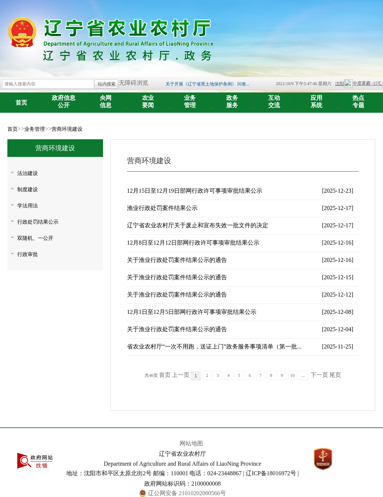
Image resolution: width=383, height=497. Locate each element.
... (303, 375)
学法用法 (27, 206)
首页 (21, 102)
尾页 (335, 375)
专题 (358, 99)
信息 (106, 99)
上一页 (180, 375)
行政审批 (27, 254)
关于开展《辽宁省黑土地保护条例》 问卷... (207, 84)
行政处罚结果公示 (37, 222)
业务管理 (34, 129)
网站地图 (191, 443)
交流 (274, 99)
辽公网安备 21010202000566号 (187, 493)
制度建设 (27, 189)
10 (292, 375)
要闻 (148, 99)
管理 (190, 99)
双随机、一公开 (35, 238)
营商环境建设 (67, 129)
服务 (232, 99)
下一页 (319, 375)
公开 (64, 99)
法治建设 (27, 173)
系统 (316, 99)
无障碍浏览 (133, 83)
